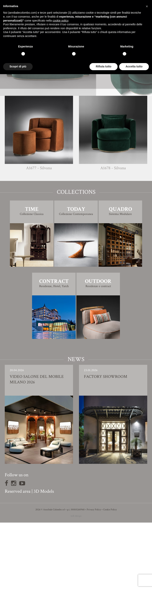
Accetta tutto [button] (133, 66)
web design (76, 582)
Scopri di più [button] (18, 66)
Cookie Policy (110, 576)
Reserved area (17, 558)
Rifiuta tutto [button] (103, 66)
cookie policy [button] (60, 20)
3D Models (44, 558)
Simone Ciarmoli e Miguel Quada (83, 124)
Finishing (76, 132)
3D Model (76, 144)
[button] (147, 6)
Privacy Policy (94, 576)
